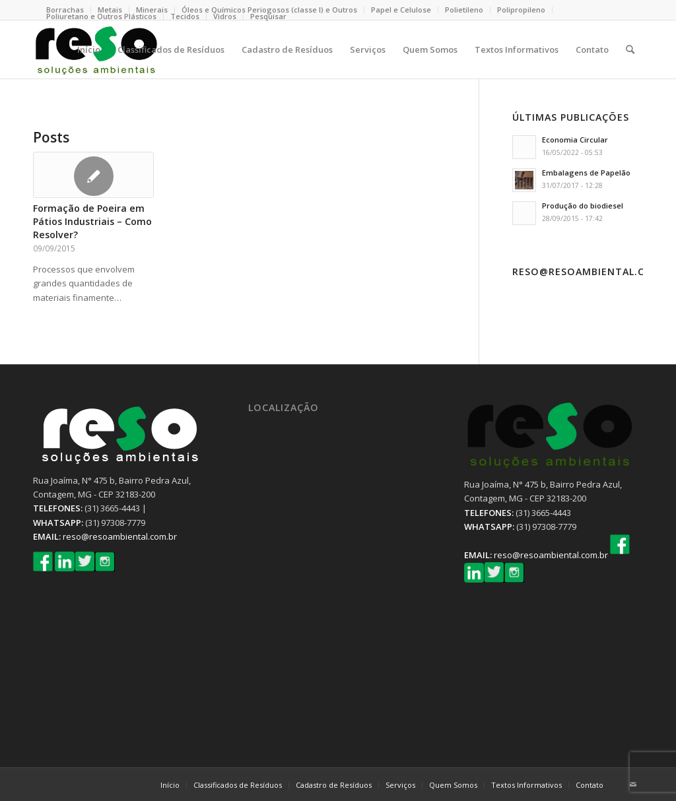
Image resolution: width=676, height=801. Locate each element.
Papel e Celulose (401, 10)
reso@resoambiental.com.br (120, 536)
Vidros (224, 16)
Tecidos (184, 16)
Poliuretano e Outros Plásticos (101, 16)
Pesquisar (268, 16)
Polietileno (464, 10)
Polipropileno (521, 10)
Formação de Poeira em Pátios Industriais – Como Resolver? (92, 221)
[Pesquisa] (630, 49)
